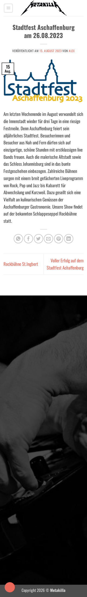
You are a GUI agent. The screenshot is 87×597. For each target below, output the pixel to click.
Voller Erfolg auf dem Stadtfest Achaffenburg (65, 264)
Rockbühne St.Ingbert (20, 263)
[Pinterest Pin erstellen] (58, 238)
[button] (8, 8)
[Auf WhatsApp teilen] (18, 238)
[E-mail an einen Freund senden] (48, 238)
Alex (72, 50)
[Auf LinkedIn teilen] (68, 238)
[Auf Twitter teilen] (38, 238)
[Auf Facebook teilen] (28, 238)
